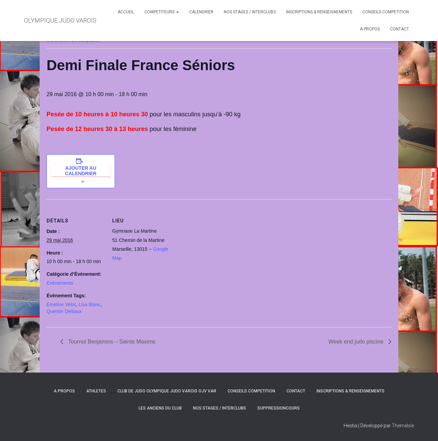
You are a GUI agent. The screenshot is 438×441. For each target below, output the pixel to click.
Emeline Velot (61, 304)
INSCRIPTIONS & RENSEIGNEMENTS (319, 12)
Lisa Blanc (89, 304)
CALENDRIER (201, 12)
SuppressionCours (278, 408)
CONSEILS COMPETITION (385, 12)
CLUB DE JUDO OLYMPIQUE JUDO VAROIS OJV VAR (166, 391)
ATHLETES (96, 391)
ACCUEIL (126, 12)
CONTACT (399, 29)
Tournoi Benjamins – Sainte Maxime (111, 342)
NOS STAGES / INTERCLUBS (250, 12)
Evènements (60, 283)
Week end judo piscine (356, 342)
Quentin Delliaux (64, 311)
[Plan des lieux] (214, 246)
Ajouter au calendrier (80, 170)
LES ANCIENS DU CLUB (160, 408)
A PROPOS (370, 29)
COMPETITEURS (161, 12)
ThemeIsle (403, 425)
